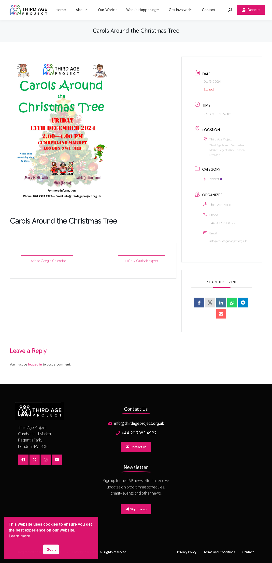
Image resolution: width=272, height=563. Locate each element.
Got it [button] (51, 549)
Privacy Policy (186, 552)
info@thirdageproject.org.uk (228, 241)
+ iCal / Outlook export (141, 261)
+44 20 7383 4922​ (222, 223)
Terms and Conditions (219, 552)
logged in (35, 364)
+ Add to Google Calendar (47, 261)
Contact (248, 552)
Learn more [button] (19, 536)
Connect (212, 179)
